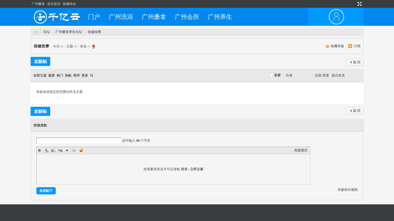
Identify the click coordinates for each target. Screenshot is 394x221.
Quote (67, 150)
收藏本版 (338, 46)
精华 (76, 75)
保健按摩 (94, 32)
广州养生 (220, 16)
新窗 (277, 75)
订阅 (357, 46)
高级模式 (300, 150)
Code (74, 150)
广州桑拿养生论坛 (68, 32)
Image (53, 150)
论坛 (46, 32)
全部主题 (40, 75)
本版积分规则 (348, 190)
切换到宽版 (359, 3)
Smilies (81, 150)
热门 (60, 75)
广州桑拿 (38, 4)
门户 (94, 16)
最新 (51, 75)
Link (60, 150)
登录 (184, 169)
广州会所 (187, 16)
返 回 (356, 62)
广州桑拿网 (35, 32)
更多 (85, 75)
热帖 (68, 75)
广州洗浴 (121, 16)
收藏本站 (69, 4)
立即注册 (196, 169)
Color (46, 150)
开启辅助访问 (353, 3)
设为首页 (53, 4)
